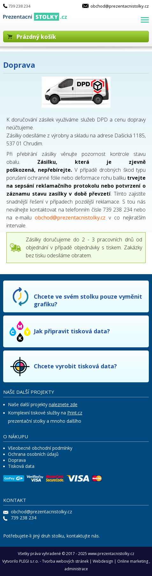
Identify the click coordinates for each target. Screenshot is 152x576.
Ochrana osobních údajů (33, 454)
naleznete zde (63, 404)
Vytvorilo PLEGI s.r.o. (20, 561)
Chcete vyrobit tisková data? (75, 366)
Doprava (17, 460)
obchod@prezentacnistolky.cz (119, 6)
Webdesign (103, 561)
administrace (76, 569)
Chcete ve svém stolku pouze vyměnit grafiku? (88, 300)
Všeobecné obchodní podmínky (40, 448)
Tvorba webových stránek (65, 561)
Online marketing (132, 561)
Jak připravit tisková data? (72, 331)
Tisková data (21, 466)
